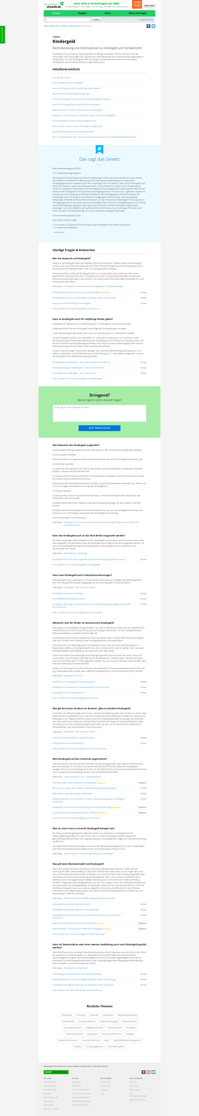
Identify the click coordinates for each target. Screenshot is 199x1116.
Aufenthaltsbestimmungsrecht (127, 1040)
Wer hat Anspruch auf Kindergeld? (68, 83)
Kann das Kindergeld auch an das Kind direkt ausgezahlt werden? (82, 99)
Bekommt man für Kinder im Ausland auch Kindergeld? (77, 110)
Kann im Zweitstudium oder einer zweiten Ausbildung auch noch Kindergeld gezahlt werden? (94, 137)
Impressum (133, 1086)
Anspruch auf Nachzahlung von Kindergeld (72, 303)
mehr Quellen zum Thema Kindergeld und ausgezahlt (76, 565)
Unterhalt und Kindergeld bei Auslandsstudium (74, 682)
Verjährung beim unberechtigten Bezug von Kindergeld (88, 854)
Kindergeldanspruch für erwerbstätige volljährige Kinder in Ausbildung (84, 298)
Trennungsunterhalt (72, 1028)
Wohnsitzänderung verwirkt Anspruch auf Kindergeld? (77, 292)
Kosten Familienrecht (111, 1034)
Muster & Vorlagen (137, 13)
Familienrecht (75, 26)
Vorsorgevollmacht (87, 1021)
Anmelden (48, 1094)
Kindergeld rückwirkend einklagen (68, 594)
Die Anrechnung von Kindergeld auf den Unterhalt (75, 813)
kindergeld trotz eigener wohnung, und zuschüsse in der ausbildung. (83, 985)
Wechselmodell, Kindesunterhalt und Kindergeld (74, 783)
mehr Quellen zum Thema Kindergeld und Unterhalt (76, 818)
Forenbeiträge (96, 7)
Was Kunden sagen (51, 1097)
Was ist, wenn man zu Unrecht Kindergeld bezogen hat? (77, 126)
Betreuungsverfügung (127, 1015)
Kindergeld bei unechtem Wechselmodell (71, 904)
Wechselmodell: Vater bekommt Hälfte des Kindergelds (78, 929)
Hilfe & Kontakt (2, 34)
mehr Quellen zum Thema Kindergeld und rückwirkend (77, 613)
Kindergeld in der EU (73, 676)
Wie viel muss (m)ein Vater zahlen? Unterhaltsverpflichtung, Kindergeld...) (85, 788)
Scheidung (67, 1015)
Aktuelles (104, 1090)
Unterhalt (94, 1015)
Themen (56, 13)
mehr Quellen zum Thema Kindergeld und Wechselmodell (79, 934)
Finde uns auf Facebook (81, 1094)
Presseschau (49, 1101)
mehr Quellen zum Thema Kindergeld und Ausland (75, 698)
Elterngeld (130, 1028)
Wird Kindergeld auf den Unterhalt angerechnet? (74, 121)
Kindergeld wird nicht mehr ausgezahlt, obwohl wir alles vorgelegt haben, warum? (89, 559)
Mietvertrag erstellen (80, 1105)
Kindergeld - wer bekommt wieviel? (80, 587)
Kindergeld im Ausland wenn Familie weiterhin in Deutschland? (81, 687)
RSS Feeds (76, 1086)
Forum (108, 13)
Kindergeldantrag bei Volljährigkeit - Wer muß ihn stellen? (78, 368)
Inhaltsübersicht (50, 1082)
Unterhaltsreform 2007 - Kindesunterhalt (82, 777)
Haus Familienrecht (90, 1040)
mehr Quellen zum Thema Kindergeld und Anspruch (76, 309)
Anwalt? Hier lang (146, 20)
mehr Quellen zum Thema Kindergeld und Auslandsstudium (79, 749)
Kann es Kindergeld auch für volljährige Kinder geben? (77, 88)
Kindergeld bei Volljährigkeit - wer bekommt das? (75, 373)
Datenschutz (134, 1090)
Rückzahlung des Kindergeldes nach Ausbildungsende (77, 974)
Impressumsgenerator (81, 1097)
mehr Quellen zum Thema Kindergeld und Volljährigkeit (77, 379)
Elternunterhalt (114, 1028)
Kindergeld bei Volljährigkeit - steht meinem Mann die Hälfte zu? (81, 362)
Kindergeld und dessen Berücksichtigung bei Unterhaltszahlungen (93, 286)
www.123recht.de (51, 26)
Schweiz (78, 1047)
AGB (102, 1094)
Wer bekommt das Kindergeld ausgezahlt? (71, 94)
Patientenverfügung (109, 1021)
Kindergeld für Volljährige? (76, 553)
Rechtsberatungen (120, 7)
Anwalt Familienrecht (67, 1040)
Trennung (80, 1015)
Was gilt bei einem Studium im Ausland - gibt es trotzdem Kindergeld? (84, 116)
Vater (106, 1040)
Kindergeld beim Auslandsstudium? (69, 693)
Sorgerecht (108, 1015)
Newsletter (76, 1082)
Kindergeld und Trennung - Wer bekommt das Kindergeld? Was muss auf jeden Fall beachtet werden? (101, 523)
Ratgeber (76, 7)
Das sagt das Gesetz (61, 78)
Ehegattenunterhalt (94, 1028)
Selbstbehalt (68, 1021)
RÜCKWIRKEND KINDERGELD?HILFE (69, 599)
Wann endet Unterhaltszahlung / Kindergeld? (73, 794)
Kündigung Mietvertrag (81, 1101)
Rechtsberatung (50, 1090)
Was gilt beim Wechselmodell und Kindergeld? (73, 132)
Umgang (129, 1034)
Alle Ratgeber (49, 1105)
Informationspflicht (116, 1047)
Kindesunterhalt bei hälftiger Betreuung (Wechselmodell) (89, 898)
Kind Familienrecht (74, 1034)
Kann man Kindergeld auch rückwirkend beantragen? (76, 105)
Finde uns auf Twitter (80, 1090)
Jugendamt (92, 1034)
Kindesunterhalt (129, 1021)
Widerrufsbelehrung (137, 1100)
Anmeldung (105, 1082)
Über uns (133, 1082)
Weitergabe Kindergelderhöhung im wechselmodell (76, 910)
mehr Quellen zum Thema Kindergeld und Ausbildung (77, 990)
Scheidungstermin (95, 1047)
